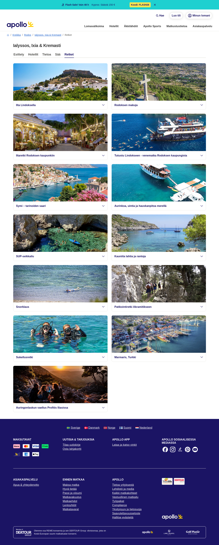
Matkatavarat (71, 509)
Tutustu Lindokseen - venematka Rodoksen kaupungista (159, 155)
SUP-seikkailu (60, 256)
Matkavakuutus (72, 497)
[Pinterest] (187, 449)
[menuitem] (94, 26)
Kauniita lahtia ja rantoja (159, 256)
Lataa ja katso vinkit (124, 444)
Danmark (92, 427)
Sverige (73, 427)
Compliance (119, 505)
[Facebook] (165, 449)
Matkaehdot (70, 501)
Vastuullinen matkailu (125, 497)
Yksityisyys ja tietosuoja (127, 509)
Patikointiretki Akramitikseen (159, 306)
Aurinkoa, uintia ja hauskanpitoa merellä (159, 205)
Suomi (125, 427)
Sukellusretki (60, 357)
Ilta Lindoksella (60, 105)
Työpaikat (118, 501)
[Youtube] (195, 449)
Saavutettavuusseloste (126, 513)
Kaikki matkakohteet (124, 493)
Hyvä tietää (70, 488)
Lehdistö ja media (123, 488)
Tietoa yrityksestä (123, 484)
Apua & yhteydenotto (26, 484)
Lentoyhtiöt (69, 505)
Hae (160, 15)
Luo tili (176, 15)
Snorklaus (60, 306)
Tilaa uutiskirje (72, 444)
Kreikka (17, 35)
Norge (109, 427)
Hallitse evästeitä (123, 517)
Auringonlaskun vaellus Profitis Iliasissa (60, 407)
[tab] (19, 55)
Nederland (143, 427)
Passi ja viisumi (72, 493)
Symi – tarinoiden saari (60, 205)
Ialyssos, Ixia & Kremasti (48, 35)
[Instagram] (172, 449)
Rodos (27, 35)
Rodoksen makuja (159, 105)
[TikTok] (180, 449)
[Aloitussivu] (20, 25)
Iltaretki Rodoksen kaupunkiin (60, 155)
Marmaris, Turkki (159, 357)
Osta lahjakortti (72, 448)
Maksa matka (71, 484)
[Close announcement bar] (155, 4)
